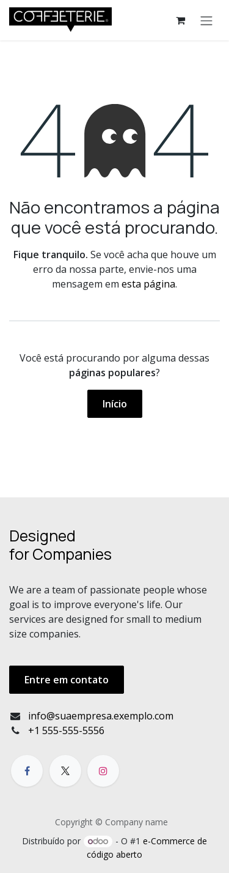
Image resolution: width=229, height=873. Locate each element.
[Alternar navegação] (206, 20)
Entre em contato (66, 679)
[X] (65, 771)
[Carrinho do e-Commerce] (180, 20)
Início (115, 403)
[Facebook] (27, 771)
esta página (148, 284)
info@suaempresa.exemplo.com (100, 716)
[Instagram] (103, 771)
